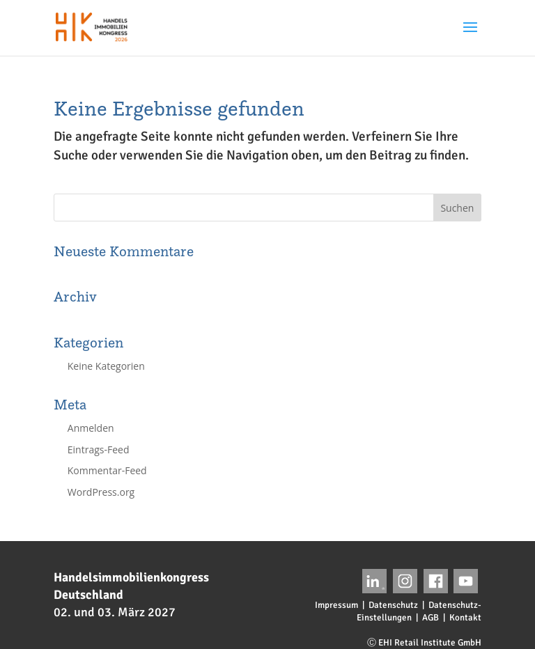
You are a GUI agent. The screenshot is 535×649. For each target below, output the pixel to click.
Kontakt (465, 617)
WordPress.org (101, 492)
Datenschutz (393, 605)
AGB (430, 617)
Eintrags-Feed (99, 449)
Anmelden (91, 428)
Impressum (336, 605)
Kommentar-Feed (107, 470)
